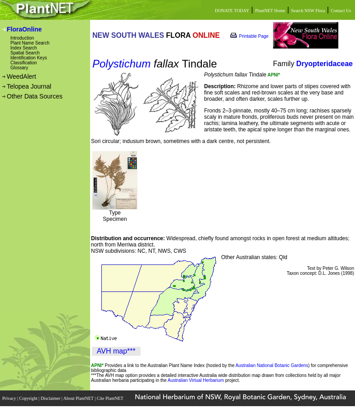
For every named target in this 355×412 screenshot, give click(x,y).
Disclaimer (51, 398)
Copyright (29, 398)
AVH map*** (116, 351)
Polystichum (121, 64)
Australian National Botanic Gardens (272, 365)
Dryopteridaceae (324, 63)
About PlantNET (79, 398)
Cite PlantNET (110, 398)
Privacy (9, 398)
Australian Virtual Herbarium (196, 380)
